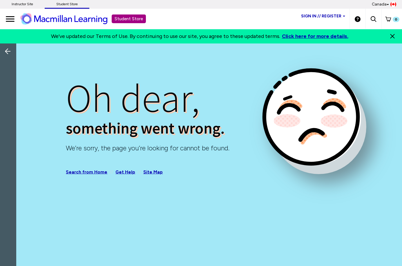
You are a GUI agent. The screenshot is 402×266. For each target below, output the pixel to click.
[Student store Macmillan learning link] (68, 18)
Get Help (125, 171)
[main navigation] (10, 19)
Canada (384, 4)
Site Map (153, 171)
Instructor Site (22, 4)
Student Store (67, 4)
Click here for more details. (315, 36)
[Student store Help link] (357, 18)
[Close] (392, 36)
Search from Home (86, 171)
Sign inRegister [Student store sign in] (323, 16)
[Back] (9, 89)
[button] (373, 19)
